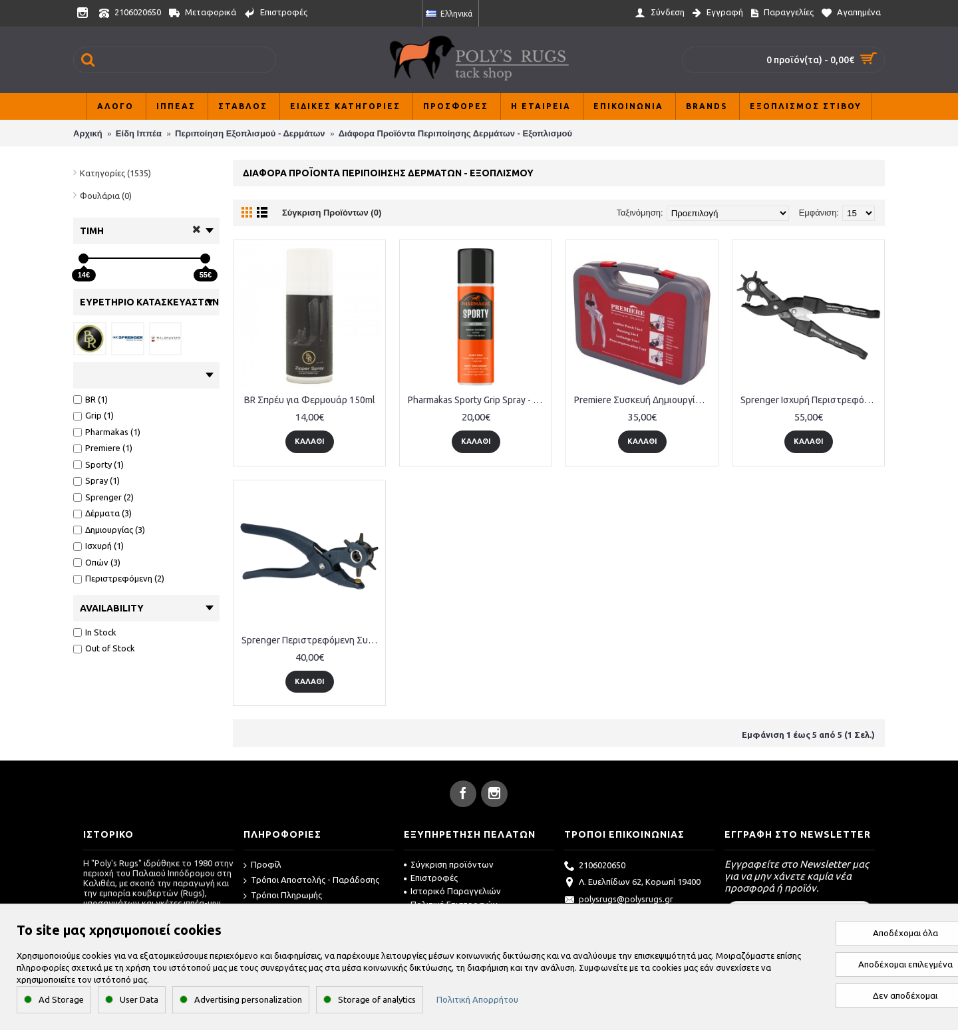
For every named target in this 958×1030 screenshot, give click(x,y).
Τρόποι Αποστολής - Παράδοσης (311, 880)
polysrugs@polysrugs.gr (618, 900)
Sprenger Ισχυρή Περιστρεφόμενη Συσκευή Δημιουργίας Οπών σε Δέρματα (810, 400)
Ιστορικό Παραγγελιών (452, 891)
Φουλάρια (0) (106, 195)
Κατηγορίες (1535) (115, 173)
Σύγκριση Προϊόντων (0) (331, 213)
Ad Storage (61, 999)
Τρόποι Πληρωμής (282, 896)
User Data (139, 999)
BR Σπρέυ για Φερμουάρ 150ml (309, 400)
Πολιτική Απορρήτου (477, 999)
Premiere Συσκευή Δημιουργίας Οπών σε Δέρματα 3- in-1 (644, 400)
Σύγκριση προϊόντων (449, 864)
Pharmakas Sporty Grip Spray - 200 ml (478, 400)
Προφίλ (262, 865)
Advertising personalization (248, 999)
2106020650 (594, 866)
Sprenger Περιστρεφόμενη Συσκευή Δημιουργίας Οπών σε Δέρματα (311, 640)
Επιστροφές (431, 877)
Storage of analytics (377, 999)
